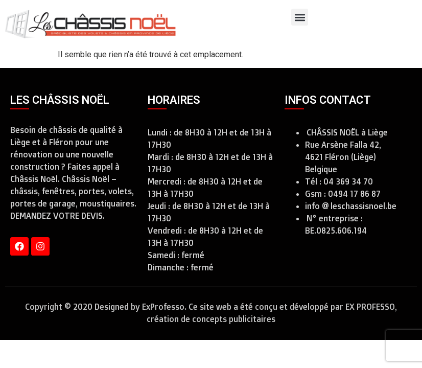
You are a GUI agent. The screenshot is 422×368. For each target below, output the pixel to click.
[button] (299, 17)
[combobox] (402, 24)
